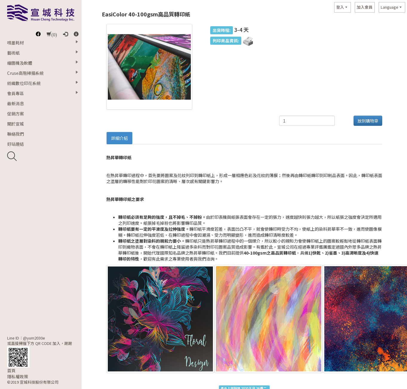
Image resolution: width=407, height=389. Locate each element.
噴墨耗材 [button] (15, 43)
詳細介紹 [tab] (119, 138)
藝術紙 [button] (13, 53)
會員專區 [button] (15, 93)
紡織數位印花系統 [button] (24, 83)
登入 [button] (340, 7)
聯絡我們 (15, 134)
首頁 (11, 370)
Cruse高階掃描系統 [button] (25, 73)
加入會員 (364, 7)
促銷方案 (15, 114)
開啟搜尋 (12, 156)
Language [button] (389, 7)
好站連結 (15, 144)
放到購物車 (367, 121)
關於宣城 (15, 124)
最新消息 (15, 103)
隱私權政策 (17, 376)
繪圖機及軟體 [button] (19, 63)
